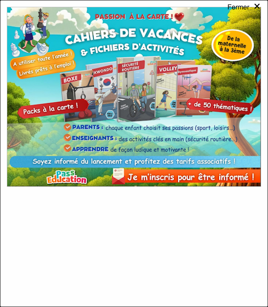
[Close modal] (244, 14)
